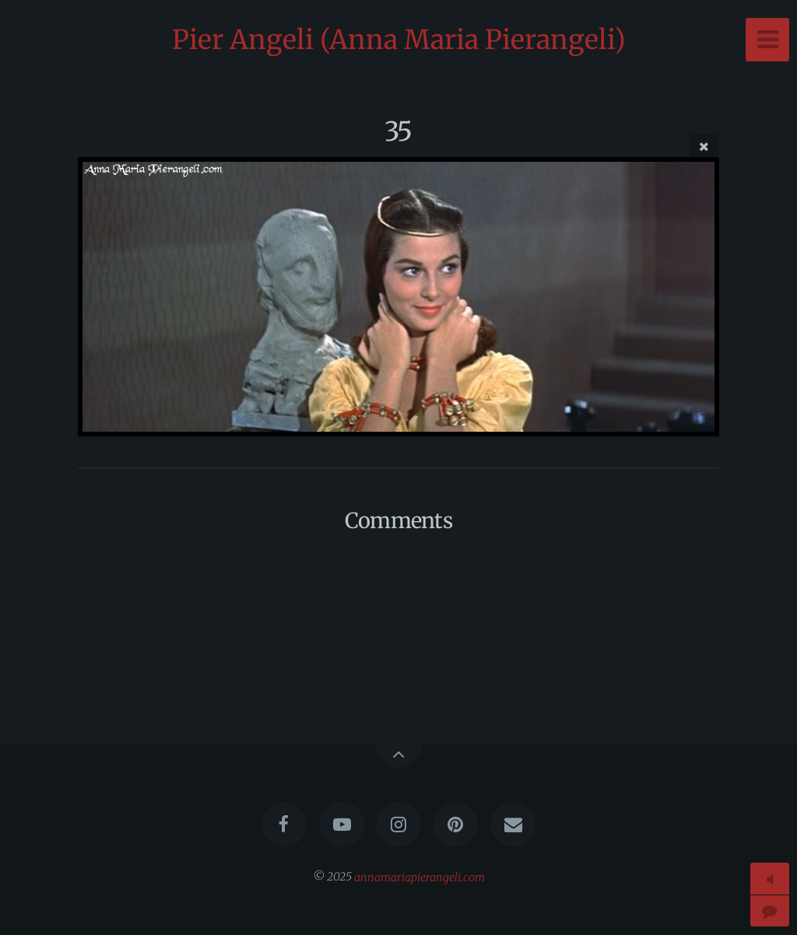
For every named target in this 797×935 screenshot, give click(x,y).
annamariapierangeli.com (419, 877)
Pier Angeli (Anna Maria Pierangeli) (399, 39)
